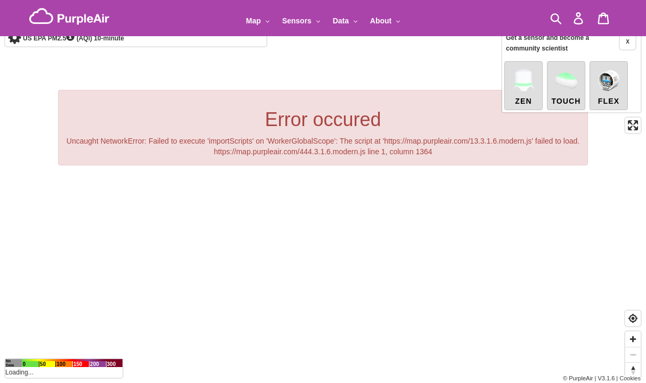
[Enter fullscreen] (633, 102)
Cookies (630, 378)
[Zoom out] (633, 354)
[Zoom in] (633, 339)
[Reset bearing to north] (633, 370)
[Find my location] (633, 318)
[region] (323, 191)
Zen (523, 63)
